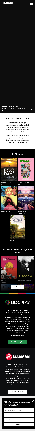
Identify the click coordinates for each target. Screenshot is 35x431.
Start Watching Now (17, 342)
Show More (17, 286)
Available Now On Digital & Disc (13, 108)
